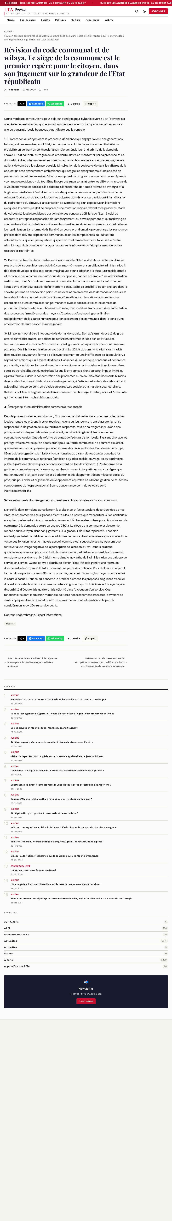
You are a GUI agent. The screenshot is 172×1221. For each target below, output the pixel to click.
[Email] (75, 1143)
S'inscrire (121, 1143)
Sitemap (139, 1188)
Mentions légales (144, 1171)
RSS (166, 1213)
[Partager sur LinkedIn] (73, 103)
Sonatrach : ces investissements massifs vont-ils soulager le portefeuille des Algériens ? (61, 784)
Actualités (10, 940)
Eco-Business (28, 20)
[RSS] (20, 1182)
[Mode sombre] (144, 11)
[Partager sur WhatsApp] (55, 103)
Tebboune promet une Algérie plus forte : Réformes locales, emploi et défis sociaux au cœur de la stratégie (71, 898)
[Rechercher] (137, 11)
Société (45, 20)
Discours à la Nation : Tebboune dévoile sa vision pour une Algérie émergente (54, 855)
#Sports (10, 623)
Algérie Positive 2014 (17, 966)
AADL (7, 928)
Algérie (8, 959)
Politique (60, 20)
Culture (75, 20)
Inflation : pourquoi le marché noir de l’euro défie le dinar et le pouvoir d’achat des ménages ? (63, 827)
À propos (100, 1171)
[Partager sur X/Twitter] (22, 103)
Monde (11, 20)
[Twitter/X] (7, 1182)
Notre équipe (103, 1177)
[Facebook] (13, 1182)
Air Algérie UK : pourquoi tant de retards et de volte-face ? (44, 813)
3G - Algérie (11, 921)
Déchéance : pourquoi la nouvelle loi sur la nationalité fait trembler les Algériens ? (57, 770)
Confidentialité (142, 1177)
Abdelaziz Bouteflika (16, 934)
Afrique (8, 953)
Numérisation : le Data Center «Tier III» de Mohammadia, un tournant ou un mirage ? (58, 699)
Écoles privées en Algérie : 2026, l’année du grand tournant (44, 727)
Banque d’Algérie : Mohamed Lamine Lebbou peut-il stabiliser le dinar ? (51, 799)
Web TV (109, 20)
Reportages (92, 20)
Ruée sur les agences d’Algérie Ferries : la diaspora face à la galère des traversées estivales (62, 713)
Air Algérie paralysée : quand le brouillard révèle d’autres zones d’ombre (52, 742)
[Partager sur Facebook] (36, 103)
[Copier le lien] (90, 103)
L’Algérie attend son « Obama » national (33, 870)
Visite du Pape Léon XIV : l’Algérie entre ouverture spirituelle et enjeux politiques (57, 756)
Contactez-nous (104, 1183)
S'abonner (158, 11)
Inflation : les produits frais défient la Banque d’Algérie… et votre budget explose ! (57, 841)
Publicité (100, 1188)
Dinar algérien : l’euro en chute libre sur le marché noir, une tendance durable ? (56, 884)
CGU (137, 1183)
